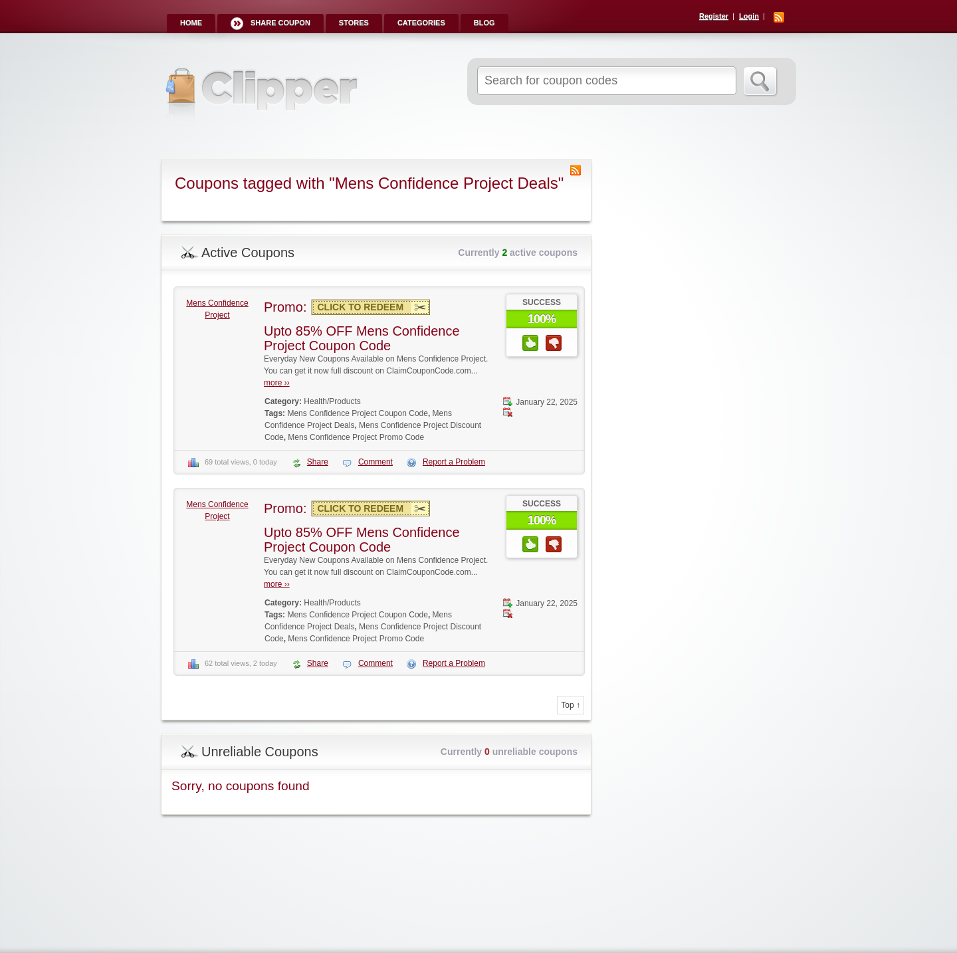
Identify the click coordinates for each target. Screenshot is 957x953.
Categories (421, 23)
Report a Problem (454, 462)
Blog (484, 23)
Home (191, 23)
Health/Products (332, 401)
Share (317, 462)
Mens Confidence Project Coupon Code (357, 413)
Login (749, 16)
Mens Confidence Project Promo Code (356, 437)
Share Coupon (280, 23)
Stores (354, 23)
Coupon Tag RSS (575, 170)
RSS (779, 17)
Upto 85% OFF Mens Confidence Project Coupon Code (362, 338)
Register (713, 16)
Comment (375, 462)
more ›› (277, 382)
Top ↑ (570, 705)
